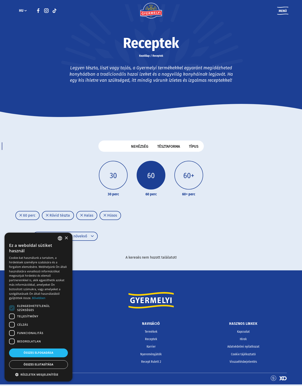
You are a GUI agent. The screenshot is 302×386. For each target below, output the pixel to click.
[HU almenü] (25, 11)
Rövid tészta (58, 217)
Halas (86, 217)
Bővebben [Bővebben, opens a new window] (38, 298)
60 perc (27, 217)
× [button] (66, 238)
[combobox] (60, 238)
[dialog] (38, 307)
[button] (38, 374)
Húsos (110, 217)
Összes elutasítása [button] (38, 364)
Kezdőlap (144, 56)
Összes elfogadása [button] (38, 353)
